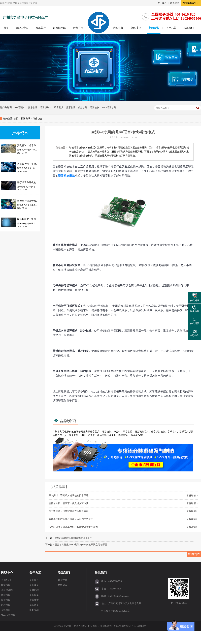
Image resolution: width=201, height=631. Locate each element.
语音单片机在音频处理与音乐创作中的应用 (71, 519)
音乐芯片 (41, 27)
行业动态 (37, 118)
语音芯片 (94, 431)
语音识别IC (59, 27)
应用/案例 (135, 27)
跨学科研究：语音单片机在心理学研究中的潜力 (73, 527)
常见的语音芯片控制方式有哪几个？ (73, 538)
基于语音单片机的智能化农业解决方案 (68, 511)
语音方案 (57, 435)
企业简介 (34, 580)
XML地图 (142, 626)
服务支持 (34, 610)
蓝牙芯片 (70, 107)
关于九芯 (171, 27)
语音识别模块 (158, 431)
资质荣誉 (34, 600)
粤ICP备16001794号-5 (125, 626)
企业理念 (34, 585)
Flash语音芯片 (109, 107)
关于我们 (162, 3)
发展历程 (34, 590)
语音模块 (94, 107)
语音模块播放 (66, 175)
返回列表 (194, 554)
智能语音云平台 (190, 3)
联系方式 (62, 580)
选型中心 (118, 27)
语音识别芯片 (142, 431)
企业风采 (34, 595)
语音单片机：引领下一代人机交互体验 (68, 503)
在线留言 (62, 585)
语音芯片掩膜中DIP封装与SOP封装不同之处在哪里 (81, 544)
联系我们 (174, 3)
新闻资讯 (154, 27)
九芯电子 (64, 431)
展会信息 (34, 605)
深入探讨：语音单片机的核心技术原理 (68, 495)
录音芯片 (78, 27)
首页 (6, 27)
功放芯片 (82, 107)
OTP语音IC (22, 27)
